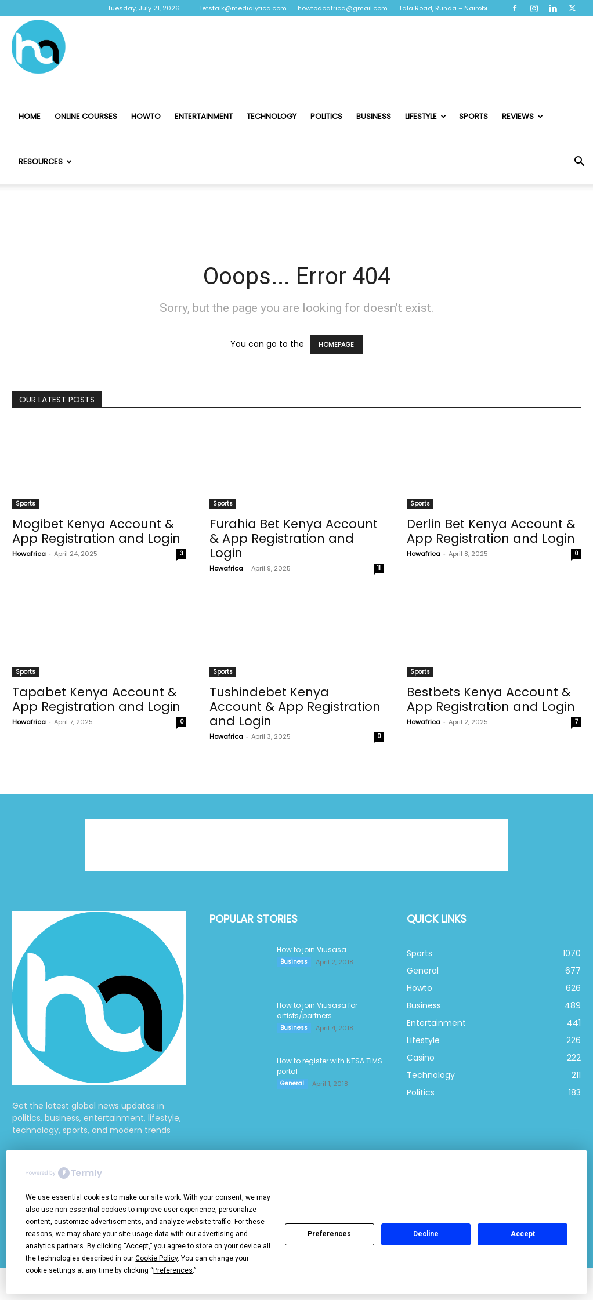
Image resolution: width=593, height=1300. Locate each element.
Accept (523, 1234)
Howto (146, 116)
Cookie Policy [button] (156, 1258)
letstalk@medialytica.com (243, 8)
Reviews (522, 116)
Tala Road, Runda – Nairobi (443, 8)
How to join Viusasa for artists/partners (317, 1010)
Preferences (329, 1234)
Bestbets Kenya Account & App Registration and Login (491, 699)
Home (30, 116)
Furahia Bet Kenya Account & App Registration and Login (293, 538)
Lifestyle (425, 116)
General (292, 1083)
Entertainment (204, 116)
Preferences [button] (173, 1270)
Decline (426, 1234)
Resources (45, 161)
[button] (579, 162)
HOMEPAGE (336, 344)
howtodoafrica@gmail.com (343, 8)
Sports (473, 116)
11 (379, 568)
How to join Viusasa (311, 949)
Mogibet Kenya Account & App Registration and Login (96, 531)
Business (373, 116)
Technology (271, 116)
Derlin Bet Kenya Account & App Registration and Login (491, 531)
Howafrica (29, 553)
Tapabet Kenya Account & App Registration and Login (96, 699)
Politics (326, 116)
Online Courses (86, 116)
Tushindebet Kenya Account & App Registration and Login (295, 706)
